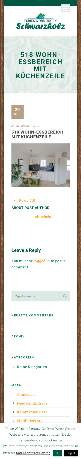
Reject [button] (71, 453)
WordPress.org (30, 420)
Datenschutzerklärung (33, 453)
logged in (42, 260)
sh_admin (22, 126)
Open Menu (65, 8)
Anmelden (26, 394)
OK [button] (58, 453)
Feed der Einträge (32, 403)
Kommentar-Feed (32, 411)
